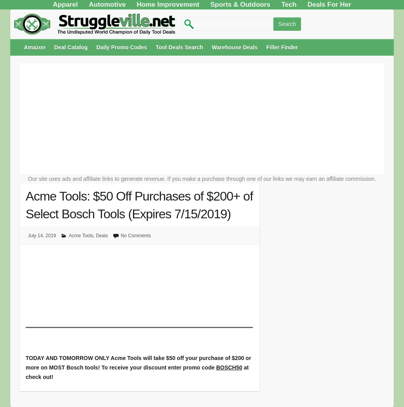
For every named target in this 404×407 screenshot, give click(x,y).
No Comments (136, 235)
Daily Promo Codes (121, 47)
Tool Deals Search (179, 47)
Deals (102, 235)
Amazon (34, 47)
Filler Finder (282, 47)
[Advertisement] (202, 119)
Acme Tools (81, 235)
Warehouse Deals (235, 47)
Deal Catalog (71, 47)
